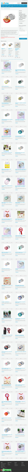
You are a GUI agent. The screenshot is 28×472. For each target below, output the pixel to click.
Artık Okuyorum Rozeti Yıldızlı (7, 8)
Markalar (15, 463)
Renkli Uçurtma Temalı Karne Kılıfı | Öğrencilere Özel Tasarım (6, 169)
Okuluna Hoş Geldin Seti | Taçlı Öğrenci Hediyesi (7, 318)
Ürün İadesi (9, 464)
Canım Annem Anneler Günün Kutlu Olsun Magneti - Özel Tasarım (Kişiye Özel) (20, 169)
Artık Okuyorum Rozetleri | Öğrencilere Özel (20, 352)
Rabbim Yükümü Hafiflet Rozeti (19, 86)
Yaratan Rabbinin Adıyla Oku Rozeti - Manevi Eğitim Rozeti (20, 368)
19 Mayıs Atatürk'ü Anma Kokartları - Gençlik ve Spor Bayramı (20, 236)
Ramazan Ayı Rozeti (3, 48)
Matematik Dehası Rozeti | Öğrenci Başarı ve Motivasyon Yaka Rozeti (6, 136)
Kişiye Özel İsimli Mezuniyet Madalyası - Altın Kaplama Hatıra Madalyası (7, 219)
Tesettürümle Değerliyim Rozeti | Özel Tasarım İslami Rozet (7, 435)
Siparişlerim (22, 464)
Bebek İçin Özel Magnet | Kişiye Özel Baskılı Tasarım (20, 302)
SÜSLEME (6, 6)
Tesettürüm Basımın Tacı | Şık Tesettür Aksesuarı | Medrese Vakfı (20, 252)
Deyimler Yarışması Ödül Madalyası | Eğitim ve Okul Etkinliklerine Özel (7, 385)
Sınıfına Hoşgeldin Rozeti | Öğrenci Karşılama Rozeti (20, 202)
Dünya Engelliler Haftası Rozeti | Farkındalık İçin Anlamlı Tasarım (19, 285)
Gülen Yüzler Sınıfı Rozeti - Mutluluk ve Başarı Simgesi (7, 202)
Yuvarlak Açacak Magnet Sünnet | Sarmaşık (20, 269)
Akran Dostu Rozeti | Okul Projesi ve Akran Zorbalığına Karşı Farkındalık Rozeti (20, 186)
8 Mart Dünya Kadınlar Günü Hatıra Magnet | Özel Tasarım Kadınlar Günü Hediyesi (20, 70)
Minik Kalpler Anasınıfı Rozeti (6, 268)
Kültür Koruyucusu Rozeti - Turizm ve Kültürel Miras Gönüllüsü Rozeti (7, 70)
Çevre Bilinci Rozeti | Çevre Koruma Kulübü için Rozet (20, 318)
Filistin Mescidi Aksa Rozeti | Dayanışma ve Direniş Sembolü (7, 119)
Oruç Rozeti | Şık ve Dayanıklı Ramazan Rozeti (17, 49)
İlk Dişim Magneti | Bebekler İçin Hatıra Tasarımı (7, 186)
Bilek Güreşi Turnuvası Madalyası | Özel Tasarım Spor (7, 285)
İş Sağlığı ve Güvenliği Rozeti (5, 301)
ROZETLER (3, 6)
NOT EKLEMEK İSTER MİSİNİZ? (22, 30)
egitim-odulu (21, 59)
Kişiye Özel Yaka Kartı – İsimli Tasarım (7, 152)
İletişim (8, 463)
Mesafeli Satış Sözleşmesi (3, 463)
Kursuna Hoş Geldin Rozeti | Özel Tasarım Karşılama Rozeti (6, 103)
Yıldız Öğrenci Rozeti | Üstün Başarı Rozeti (6, 418)
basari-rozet (18, 59)
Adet (19, 35)
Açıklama (2, 28)
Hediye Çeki (16, 464)
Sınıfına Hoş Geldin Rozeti (5, 86)
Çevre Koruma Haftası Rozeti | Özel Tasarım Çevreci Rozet (20, 136)
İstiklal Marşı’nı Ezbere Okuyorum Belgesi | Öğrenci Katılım (19, 219)
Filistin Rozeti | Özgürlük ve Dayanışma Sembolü (20, 103)
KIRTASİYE (9, 6)
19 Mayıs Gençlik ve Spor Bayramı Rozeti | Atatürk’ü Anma (6, 368)
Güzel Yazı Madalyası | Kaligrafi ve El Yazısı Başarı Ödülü (20, 401)
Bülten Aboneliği (23, 465)
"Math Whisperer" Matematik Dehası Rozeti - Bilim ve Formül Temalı (20, 119)
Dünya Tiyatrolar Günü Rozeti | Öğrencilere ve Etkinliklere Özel (19, 335)
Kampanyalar (16, 465)
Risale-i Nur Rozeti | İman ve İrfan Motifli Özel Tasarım (20, 153)
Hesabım (22, 463)
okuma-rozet (10, 59)
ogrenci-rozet (13, 59)
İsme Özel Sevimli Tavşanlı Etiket (19, 434)
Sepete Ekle (23, 38)
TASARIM (12, 6)
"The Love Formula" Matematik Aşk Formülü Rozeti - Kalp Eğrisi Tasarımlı (7, 236)
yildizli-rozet (7, 59)
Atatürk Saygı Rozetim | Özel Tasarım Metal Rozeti (7, 352)
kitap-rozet (16, 59)
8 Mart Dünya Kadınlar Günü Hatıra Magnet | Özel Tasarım (6, 252)
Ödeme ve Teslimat (3, 465)
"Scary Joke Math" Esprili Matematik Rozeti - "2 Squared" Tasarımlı (20, 451)
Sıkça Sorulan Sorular (3, 466)
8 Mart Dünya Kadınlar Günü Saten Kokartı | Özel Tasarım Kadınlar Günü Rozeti (7, 402)
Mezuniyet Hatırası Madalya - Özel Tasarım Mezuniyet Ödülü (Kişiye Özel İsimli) (7, 452)
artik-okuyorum (4, 59)
